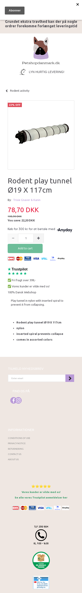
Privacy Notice (17, 443)
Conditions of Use (19, 438)
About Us (13, 459)
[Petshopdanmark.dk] (41, 50)
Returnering (16, 449)
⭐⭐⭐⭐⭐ (41, 486)
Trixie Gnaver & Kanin (26, 199)
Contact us (14, 454)
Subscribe (69, 378)
